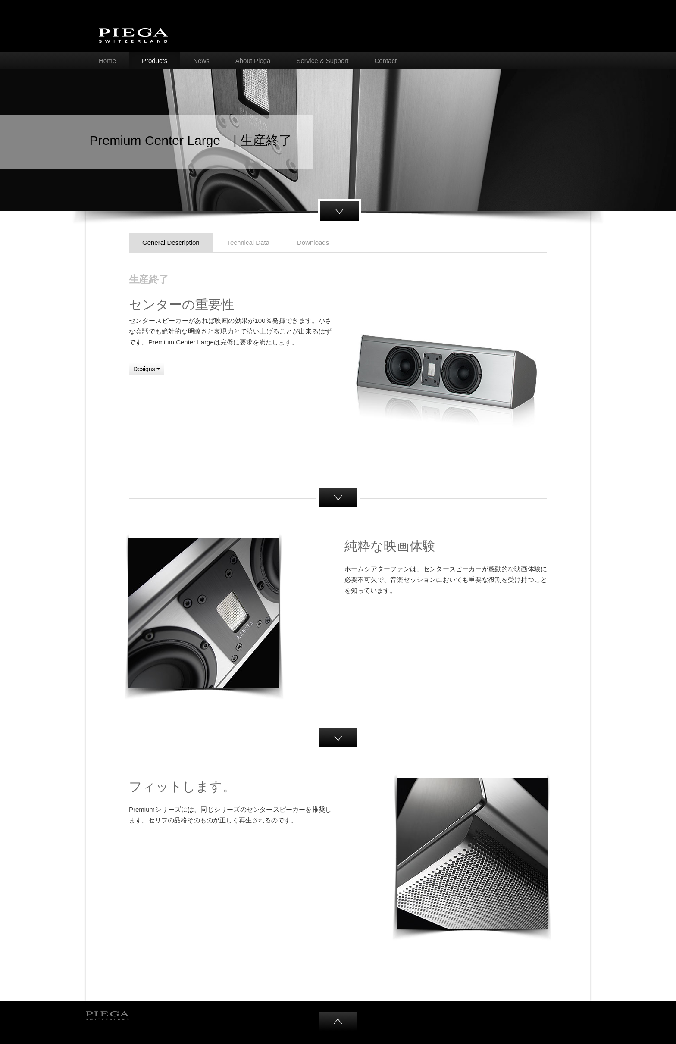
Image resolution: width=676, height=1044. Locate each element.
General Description (171, 242)
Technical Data (248, 242)
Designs (146, 369)
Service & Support (322, 60)
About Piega (253, 60)
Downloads (313, 242)
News (201, 60)
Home (107, 60)
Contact (385, 60)
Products (154, 60)
